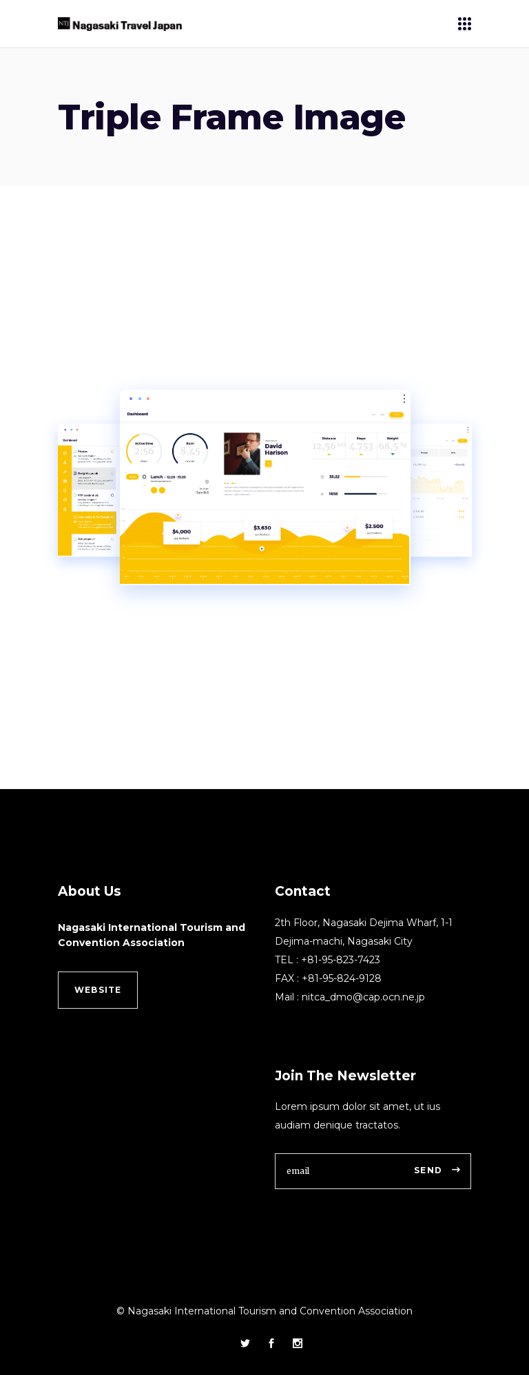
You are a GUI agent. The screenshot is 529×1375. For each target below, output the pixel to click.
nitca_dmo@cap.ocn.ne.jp (363, 997)
